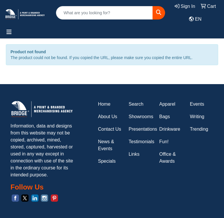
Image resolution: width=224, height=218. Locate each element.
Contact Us (109, 129)
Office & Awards (167, 158)
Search (136, 104)
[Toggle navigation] (9, 32)
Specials (107, 161)
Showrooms (140, 116)
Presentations (140, 129)
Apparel (167, 104)
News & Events (106, 145)
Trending (199, 129)
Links (134, 154)
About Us (107, 116)
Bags (164, 116)
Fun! (164, 141)
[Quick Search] (104, 13)
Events (197, 104)
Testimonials (140, 141)
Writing (197, 116)
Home (104, 104)
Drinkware (169, 129)
